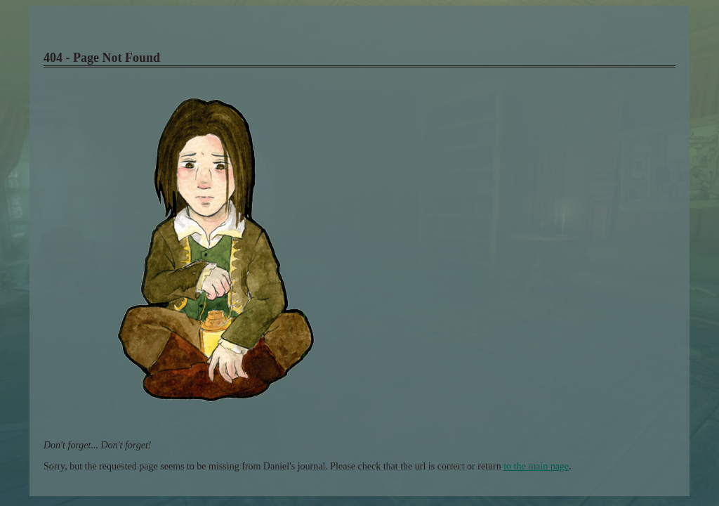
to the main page (536, 466)
